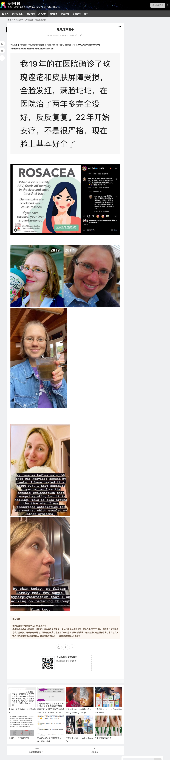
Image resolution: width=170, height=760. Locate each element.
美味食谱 (127, 237)
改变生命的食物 (133, 312)
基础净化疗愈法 (133, 66)
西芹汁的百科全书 (134, 228)
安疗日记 (65, 14)
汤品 (129, 257)
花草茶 (130, 203)
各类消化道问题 (133, 99)
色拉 (129, 269)
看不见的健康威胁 (134, 175)
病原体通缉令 (132, 163)
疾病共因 (127, 158)
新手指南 (31, 14)
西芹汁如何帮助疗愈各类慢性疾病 (141, 232)
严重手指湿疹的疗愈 (100, 728)
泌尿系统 (131, 138)
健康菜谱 (127, 336)
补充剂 (126, 320)
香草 (129, 196)
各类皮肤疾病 (132, 103)
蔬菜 (129, 215)
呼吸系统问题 (132, 122)
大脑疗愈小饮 (132, 241)
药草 (129, 207)
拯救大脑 (131, 150)
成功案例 (42, 14)
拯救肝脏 (131, 91)
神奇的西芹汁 (129, 224)
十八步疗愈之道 (133, 70)
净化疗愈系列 (132, 308)
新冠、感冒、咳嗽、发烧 (137, 126)
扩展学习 (77, 14)
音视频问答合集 (130, 286)
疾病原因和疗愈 (133, 316)
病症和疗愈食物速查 (135, 219)
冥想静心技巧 (132, 54)
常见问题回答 (132, 50)
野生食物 (131, 184)
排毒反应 (131, 58)
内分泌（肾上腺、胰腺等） (138, 134)
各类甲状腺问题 (133, 154)
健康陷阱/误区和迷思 (135, 171)
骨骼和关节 (131, 146)
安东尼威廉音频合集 (135, 291)
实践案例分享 (132, 278)
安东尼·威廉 (17, 14)
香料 (129, 199)
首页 (11, 20)
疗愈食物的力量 (130, 179)
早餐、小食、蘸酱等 (135, 249)
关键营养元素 (132, 192)
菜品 (129, 261)
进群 (86, 14)
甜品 (129, 253)
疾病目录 (127, 86)
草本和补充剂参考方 (135, 82)
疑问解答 (54, 14)
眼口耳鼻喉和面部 (134, 142)
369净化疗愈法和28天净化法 (139, 62)
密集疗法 (131, 78)
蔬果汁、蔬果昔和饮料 (136, 265)
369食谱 (130, 245)
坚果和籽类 (131, 188)
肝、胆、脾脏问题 (134, 130)
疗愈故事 (19, 20)
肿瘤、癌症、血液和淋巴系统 (139, 114)
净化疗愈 (127, 42)
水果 (129, 211)
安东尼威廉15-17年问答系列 (138, 295)
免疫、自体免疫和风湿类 (137, 111)
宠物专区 (131, 46)
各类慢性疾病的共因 (135, 167)
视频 (129, 304)
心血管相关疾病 (133, 118)
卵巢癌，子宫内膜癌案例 (18, 728)
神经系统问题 (132, 95)
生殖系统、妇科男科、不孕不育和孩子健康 (144, 107)
